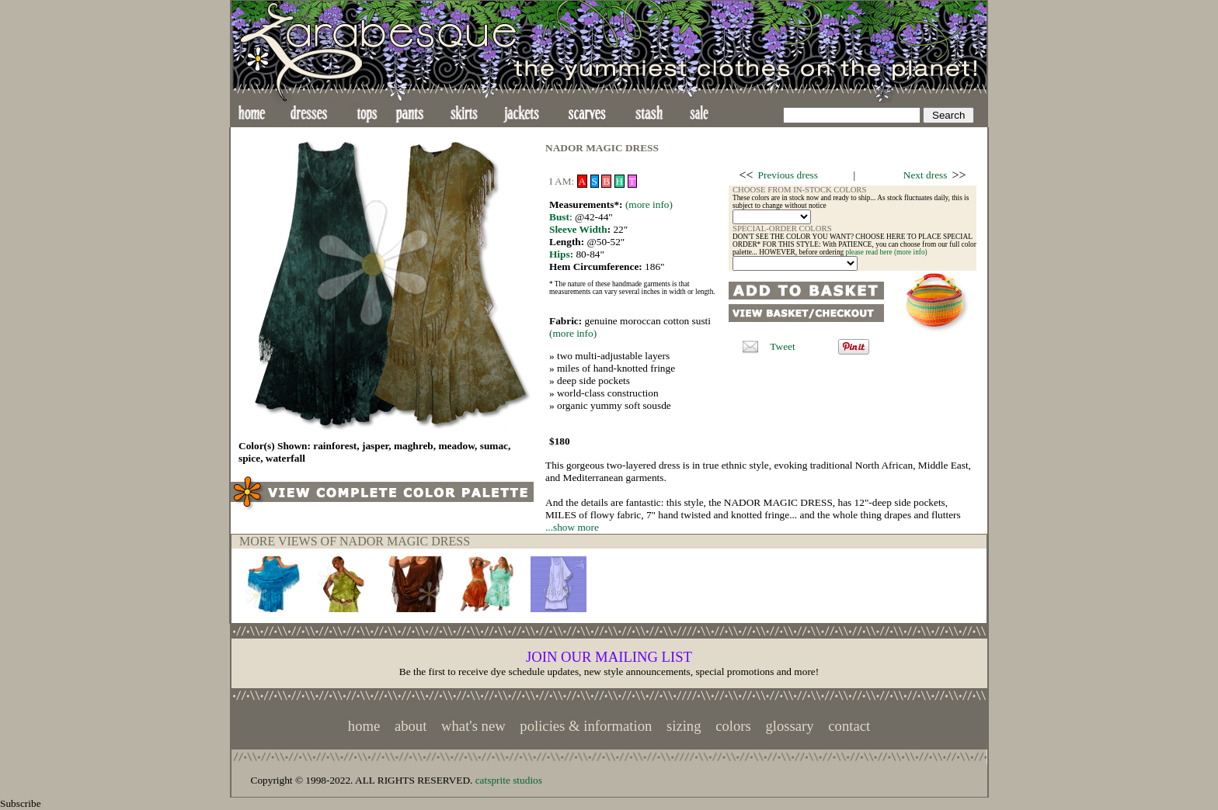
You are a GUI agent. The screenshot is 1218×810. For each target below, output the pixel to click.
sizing (683, 726)
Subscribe (20, 803)
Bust (559, 217)
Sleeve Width (578, 229)
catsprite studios (508, 780)
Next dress (925, 175)
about (410, 726)
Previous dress (788, 175)
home (364, 726)
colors (733, 726)
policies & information (586, 726)
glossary (789, 726)
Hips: (561, 254)
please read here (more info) (886, 252)
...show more (572, 527)
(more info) (649, 204)
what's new (473, 726)
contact (849, 726)
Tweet (782, 346)
